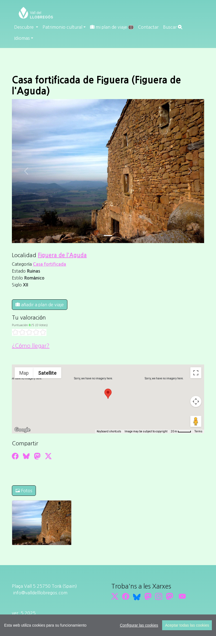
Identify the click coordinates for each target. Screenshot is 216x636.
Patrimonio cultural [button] (62, 27)
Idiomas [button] (22, 38)
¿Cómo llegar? (30, 345)
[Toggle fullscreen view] (195, 372)
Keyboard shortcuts (109, 431)
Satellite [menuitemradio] (47, 373)
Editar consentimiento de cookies (46, 620)
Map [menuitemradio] (24, 373)
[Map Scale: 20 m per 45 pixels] (181, 431)
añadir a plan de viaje (39, 304)
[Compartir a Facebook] (15, 456)
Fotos (23, 490)
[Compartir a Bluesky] (26, 456)
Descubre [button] (24, 27)
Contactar (148, 27)
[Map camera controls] (195, 401)
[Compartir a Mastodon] (37, 456)
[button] (108, 393)
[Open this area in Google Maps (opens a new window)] (22, 429)
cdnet (53, 626)
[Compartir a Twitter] (48, 456)
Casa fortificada (49, 264)
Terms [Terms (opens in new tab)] (198, 431)
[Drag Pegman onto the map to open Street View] (195, 421)
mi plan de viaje (112, 27)
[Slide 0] (108, 235)
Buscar (172, 27)
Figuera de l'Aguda (62, 255)
